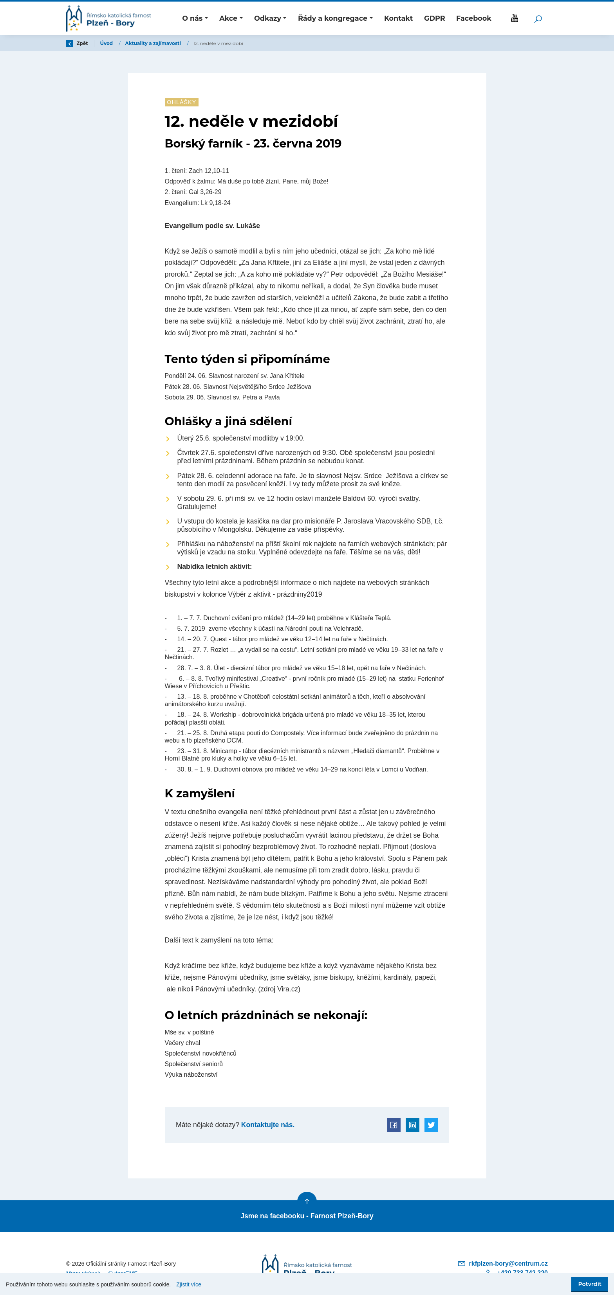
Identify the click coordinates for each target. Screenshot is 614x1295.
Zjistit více (188, 1284)
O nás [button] (192, 18)
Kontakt (398, 18)
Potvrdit (589, 1284)
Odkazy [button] (267, 18)
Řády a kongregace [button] (332, 18)
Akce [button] (228, 18)
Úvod (107, 43)
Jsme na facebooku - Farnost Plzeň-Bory (306, 1216)
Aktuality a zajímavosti (153, 43)
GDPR (434, 18)
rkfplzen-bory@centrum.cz (502, 1263)
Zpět (77, 43)
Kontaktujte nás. (266, 1125)
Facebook (473, 18)
